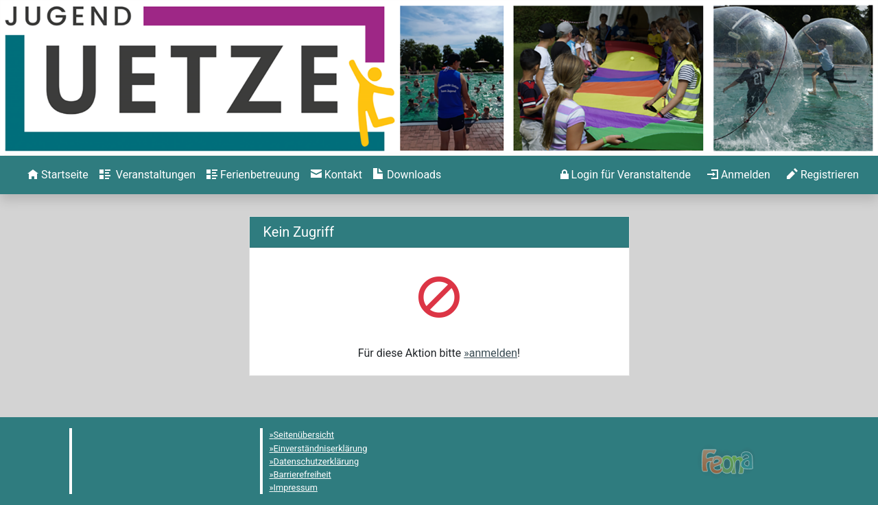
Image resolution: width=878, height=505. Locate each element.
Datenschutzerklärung (316, 461)
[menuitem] (58, 175)
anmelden (493, 353)
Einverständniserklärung (321, 448)
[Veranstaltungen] (147, 175)
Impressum (296, 487)
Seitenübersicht (304, 435)
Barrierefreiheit (302, 474)
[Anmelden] (625, 175)
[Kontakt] (336, 175)
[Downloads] (407, 175)
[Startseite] (58, 175)
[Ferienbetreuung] (253, 175)
